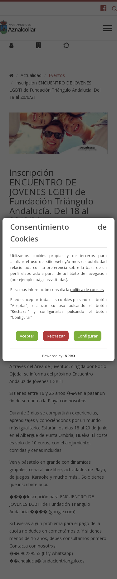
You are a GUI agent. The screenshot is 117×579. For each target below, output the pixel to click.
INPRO (69, 355)
